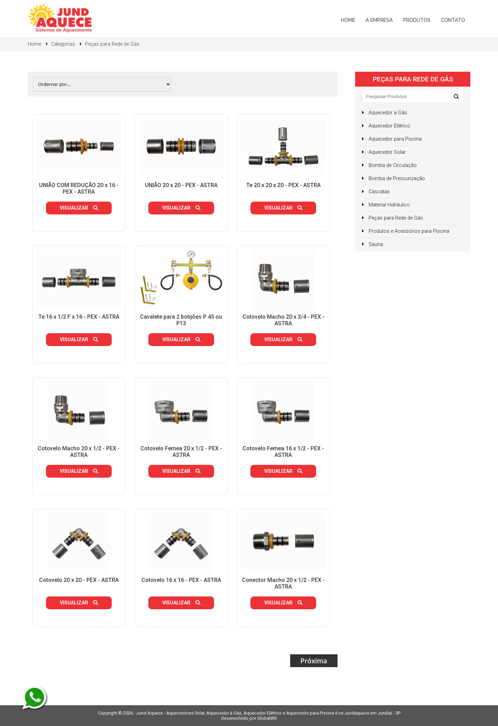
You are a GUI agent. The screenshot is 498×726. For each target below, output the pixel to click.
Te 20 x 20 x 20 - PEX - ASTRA (283, 185)
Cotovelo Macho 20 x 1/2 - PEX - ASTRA (79, 451)
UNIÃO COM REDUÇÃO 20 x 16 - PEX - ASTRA (79, 188)
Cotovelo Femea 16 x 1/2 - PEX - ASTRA (283, 451)
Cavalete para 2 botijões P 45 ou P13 (181, 320)
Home (348, 20)
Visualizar (79, 208)
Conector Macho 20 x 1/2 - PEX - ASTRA (283, 583)
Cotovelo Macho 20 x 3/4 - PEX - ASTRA (283, 320)
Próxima (314, 660)
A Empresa (379, 20)
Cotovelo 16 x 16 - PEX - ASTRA (181, 580)
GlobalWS (267, 718)
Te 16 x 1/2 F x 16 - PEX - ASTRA (78, 316)
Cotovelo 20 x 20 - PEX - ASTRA (79, 580)
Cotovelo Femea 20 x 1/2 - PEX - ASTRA (181, 451)
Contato (453, 20)
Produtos (417, 20)
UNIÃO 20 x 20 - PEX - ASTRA (181, 185)
